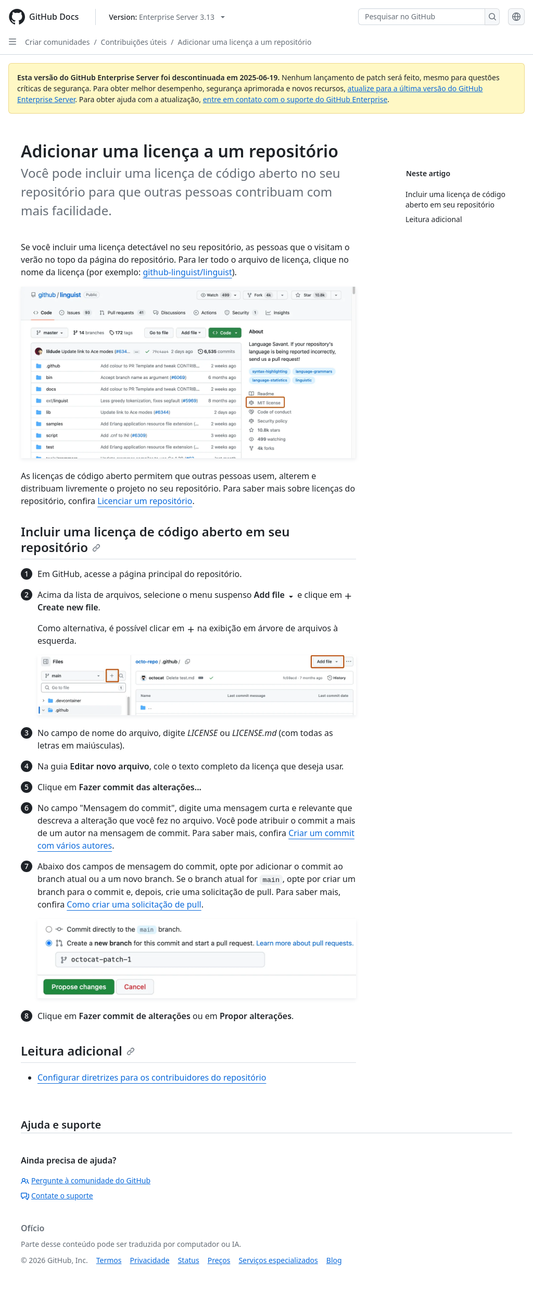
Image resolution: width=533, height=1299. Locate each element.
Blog (334, 1260)
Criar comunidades (57, 42)
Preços (219, 1260)
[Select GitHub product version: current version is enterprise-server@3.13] (167, 17)
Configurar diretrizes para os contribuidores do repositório (151, 1077)
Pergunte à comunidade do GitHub (85, 1180)
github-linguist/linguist (187, 272)
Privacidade (150, 1260)
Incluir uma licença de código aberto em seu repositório (155, 539)
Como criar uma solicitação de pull (134, 904)
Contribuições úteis (134, 42)
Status (188, 1260)
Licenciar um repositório (144, 501)
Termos (109, 1260)
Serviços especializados (278, 1260)
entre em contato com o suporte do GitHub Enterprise (295, 99)
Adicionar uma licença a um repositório (244, 42)
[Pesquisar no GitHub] (422, 16)
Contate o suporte (57, 1195)
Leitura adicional (78, 1050)
